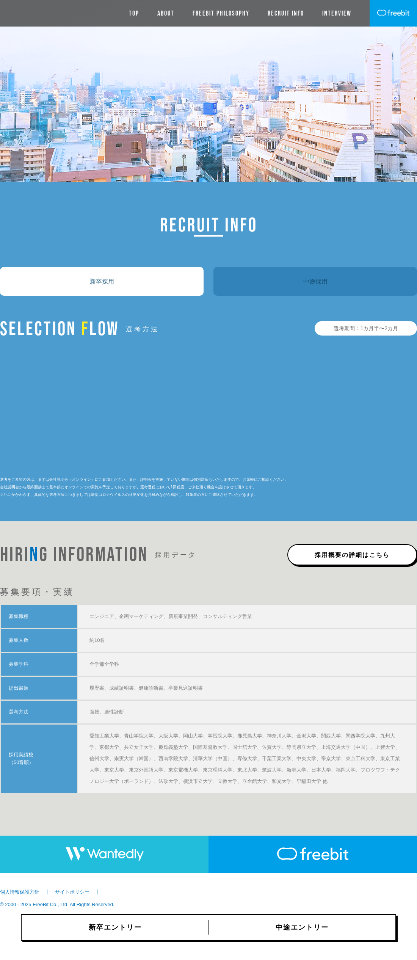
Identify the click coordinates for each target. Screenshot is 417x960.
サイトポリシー (72, 892)
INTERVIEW (336, 13)
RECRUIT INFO (286, 13)
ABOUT (165, 13)
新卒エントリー (115, 927)
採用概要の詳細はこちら (352, 554)
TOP (134, 13)
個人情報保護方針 (19, 892)
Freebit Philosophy (221, 13)
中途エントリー (302, 927)
